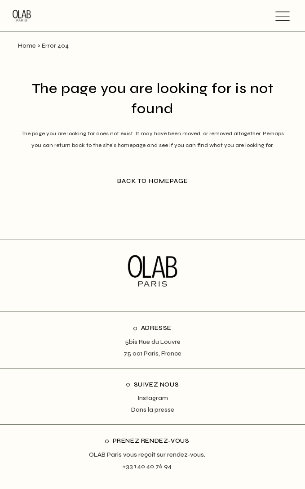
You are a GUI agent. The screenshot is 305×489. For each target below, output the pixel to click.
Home (27, 45)
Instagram (152, 398)
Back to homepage (152, 181)
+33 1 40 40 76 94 (147, 466)
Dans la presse (152, 409)
